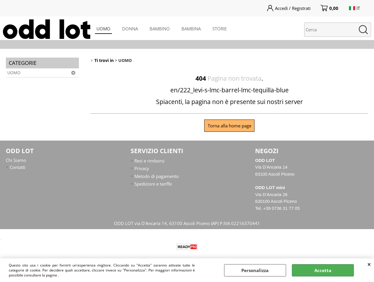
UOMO (103, 29)
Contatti (17, 167)
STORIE (219, 29)
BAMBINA (191, 29)
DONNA (130, 29)
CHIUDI (369, 264)
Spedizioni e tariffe (153, 184)
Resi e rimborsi (149, 161)
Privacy (141, 168)
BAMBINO (160, 29)
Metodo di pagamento (156, 176)
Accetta (322, 270)
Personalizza (255, 270)
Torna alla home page (229, 126)
